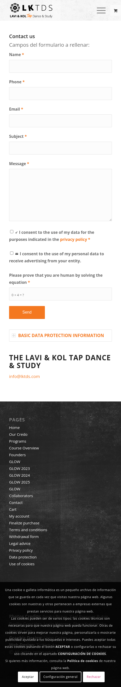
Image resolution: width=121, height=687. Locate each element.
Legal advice (20, 543)
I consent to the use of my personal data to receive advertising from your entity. (56, 257)
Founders (17, 454)
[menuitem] (102, 10)
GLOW (14, 461)
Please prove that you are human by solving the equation (56, 278)
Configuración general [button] (60, 677)
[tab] (60, 335)
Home (14, 427)
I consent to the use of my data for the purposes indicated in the (51, 235)
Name (16, 54)
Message (19, 163)
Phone (17, 82)
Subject (18, 136)
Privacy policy (21, 550)
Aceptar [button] (28, 677)
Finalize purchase (24, 522)
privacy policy (73, 239)
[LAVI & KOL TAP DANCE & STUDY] (50, 10)
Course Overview (24, 447)
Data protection (23, 556)
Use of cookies (22, 563)
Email (16, 109)
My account (19, 516)
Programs (17, 441)
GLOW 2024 (19, 475)
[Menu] (99, 10)
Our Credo (18, 434)
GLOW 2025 (19, 482)
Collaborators (21, 495)
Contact (16, 502)
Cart (12, 509)
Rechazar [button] (94, 677)
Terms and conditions (28, 529)
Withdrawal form (24, 536)
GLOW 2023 (19, 468)
